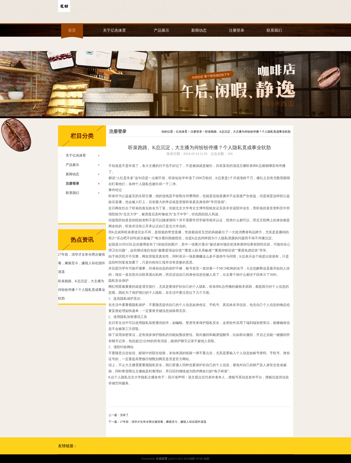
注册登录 (236, 30)
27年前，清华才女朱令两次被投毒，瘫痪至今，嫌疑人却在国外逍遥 (163, 421)
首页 (72, 30)
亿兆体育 (181, 131)
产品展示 (161, 30)
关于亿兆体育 (114, 30)
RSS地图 (189, 458)
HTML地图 (202, 458)
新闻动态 (199, 30)
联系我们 (274, 30)
